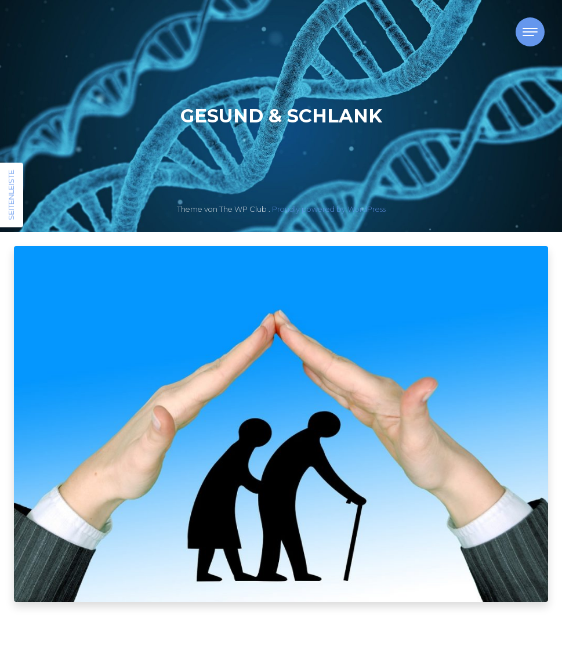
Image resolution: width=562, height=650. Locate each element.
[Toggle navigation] (530, 31)
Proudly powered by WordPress (329, 209)
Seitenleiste (11, 195)
